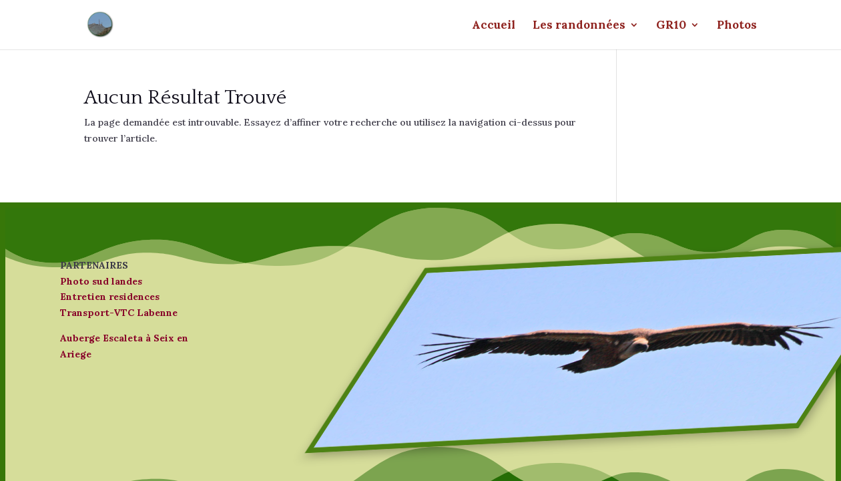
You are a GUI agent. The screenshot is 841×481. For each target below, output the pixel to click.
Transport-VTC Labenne (119, 313)
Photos (737, 26)
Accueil (493, 26)
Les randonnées (579, 26)
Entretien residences (110, 297)
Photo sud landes (101, 281)
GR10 (671, 26)
